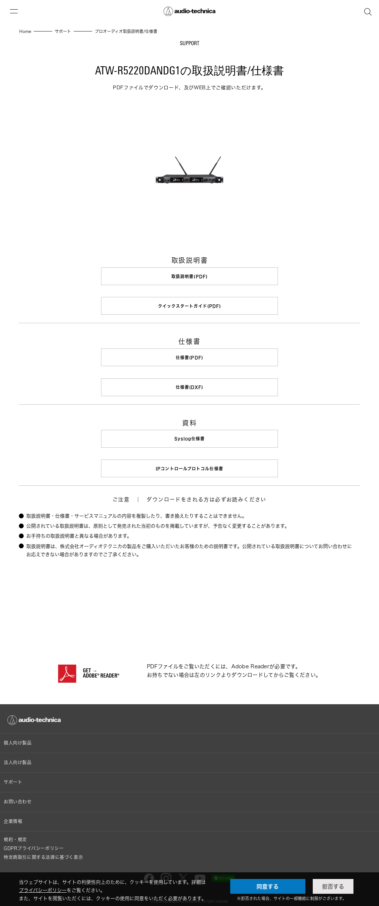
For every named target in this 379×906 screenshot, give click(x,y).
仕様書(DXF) (189, 385)
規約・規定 (15, 834)
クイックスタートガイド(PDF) (189, 305)
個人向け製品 (18, 737)
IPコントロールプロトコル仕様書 (189, 464)
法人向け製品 (18, 757)
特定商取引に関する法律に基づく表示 (43, 852)
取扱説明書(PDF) (189, 276)
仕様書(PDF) (189, 356)
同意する (267, 886)
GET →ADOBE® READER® (101, 668)
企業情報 (13, 816)
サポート (13, 777)
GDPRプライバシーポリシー (34, 843)
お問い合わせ (18, 796)
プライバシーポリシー (43, 890)
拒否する (333, 886)
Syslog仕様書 (189, 435)
